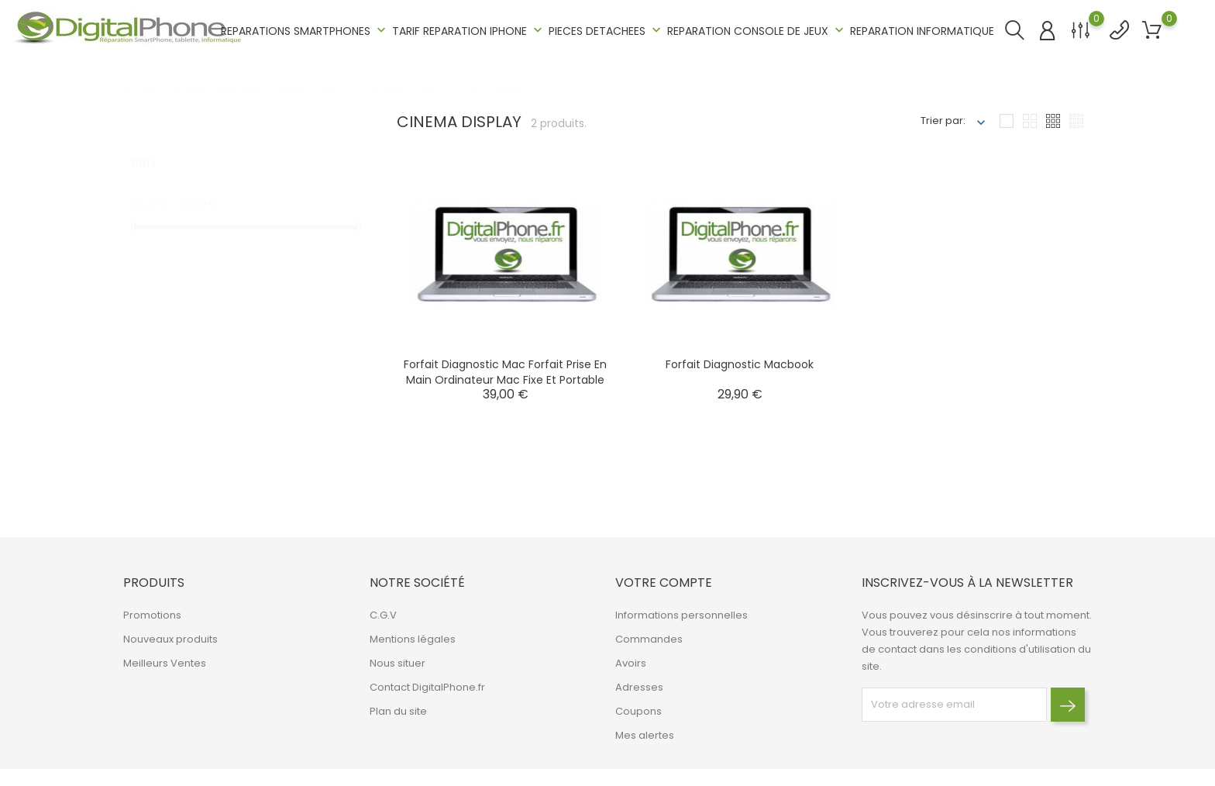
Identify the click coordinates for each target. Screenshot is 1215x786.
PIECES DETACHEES (606, 30)
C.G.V (383, 615)
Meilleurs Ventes (164, 663)
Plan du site (398, 711)
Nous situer (397, 663)
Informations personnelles (681, 615)
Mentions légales (413, 639)
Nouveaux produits (170, 639)
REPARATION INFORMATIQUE (922, 31)
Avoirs (630, 663)
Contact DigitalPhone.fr (427, 687)
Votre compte (663, 582)
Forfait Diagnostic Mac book (740, 364)
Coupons (638, 711)
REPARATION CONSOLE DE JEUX (757, 30)
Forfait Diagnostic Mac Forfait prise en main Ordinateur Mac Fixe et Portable (505, 372)
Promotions (152, 615)
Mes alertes (644, 735)
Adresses (639, 687)
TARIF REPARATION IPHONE (469, 30)
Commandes (649, 639)
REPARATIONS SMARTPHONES (305, 30)
